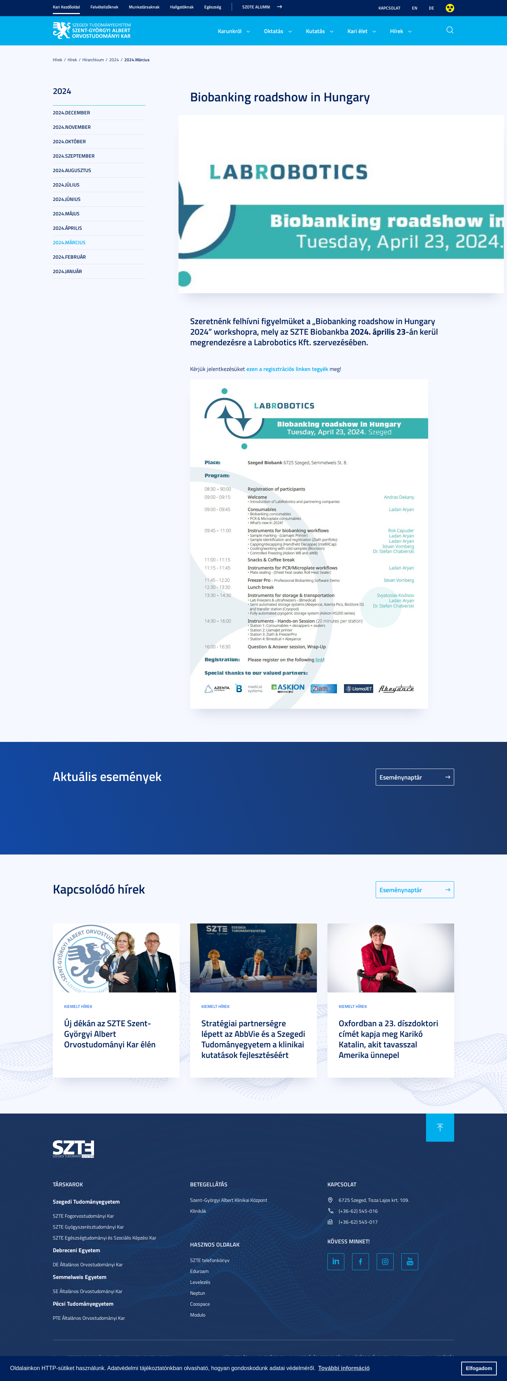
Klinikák (198, 1210)
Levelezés (200, 1282)
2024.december (71, 112)
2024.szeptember (74, 155)
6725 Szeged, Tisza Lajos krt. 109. (374, 1200)
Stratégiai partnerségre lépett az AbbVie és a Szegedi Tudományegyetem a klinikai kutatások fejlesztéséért (253, 1039)
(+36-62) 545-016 (358, 1210)
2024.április (67, 228)
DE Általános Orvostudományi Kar (88, 1264)
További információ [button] (344, 1368)
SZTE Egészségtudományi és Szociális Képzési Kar (104, 1237)
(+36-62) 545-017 (358, 1221)
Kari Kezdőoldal (66, 7)
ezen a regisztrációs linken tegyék (287, 369)
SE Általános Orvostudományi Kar (88, 1291)
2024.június (67, 199)
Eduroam (199, 1271)
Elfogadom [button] (479, 1368)
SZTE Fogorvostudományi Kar (83, 1215)
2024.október (69, 141)
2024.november (72, 127)
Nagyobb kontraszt (450, 8)
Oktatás (273, 31)
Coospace (200, 1303)
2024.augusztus (72, 170)
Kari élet (358, 31)
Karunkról (230, 31)
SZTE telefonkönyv (210, 1260)
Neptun (197, 1292)
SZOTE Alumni (256, 7)
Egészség (212, 7)
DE (431, 8)
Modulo (197, 1314)
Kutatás (315, 31)
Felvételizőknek (104, 7)
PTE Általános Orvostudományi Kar (89, 1317)
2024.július (66, 184)
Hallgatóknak (182, 7)
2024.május (66, 213)
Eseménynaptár (401, 777)
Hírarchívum (93, 60)
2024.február (69, 256)
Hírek (396, 31)
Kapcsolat (389, 8)
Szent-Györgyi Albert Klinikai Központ (228, 1200)
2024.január (67, 271)
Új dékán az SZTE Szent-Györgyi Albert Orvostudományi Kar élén (110, 1033)
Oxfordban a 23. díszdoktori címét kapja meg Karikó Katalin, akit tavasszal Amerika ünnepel (388, 1039)
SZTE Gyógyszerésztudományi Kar (88, 1226)
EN (414, 8)
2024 (114, 60)
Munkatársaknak (144, 7)
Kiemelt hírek (78, 1006)
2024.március (137, 60)
